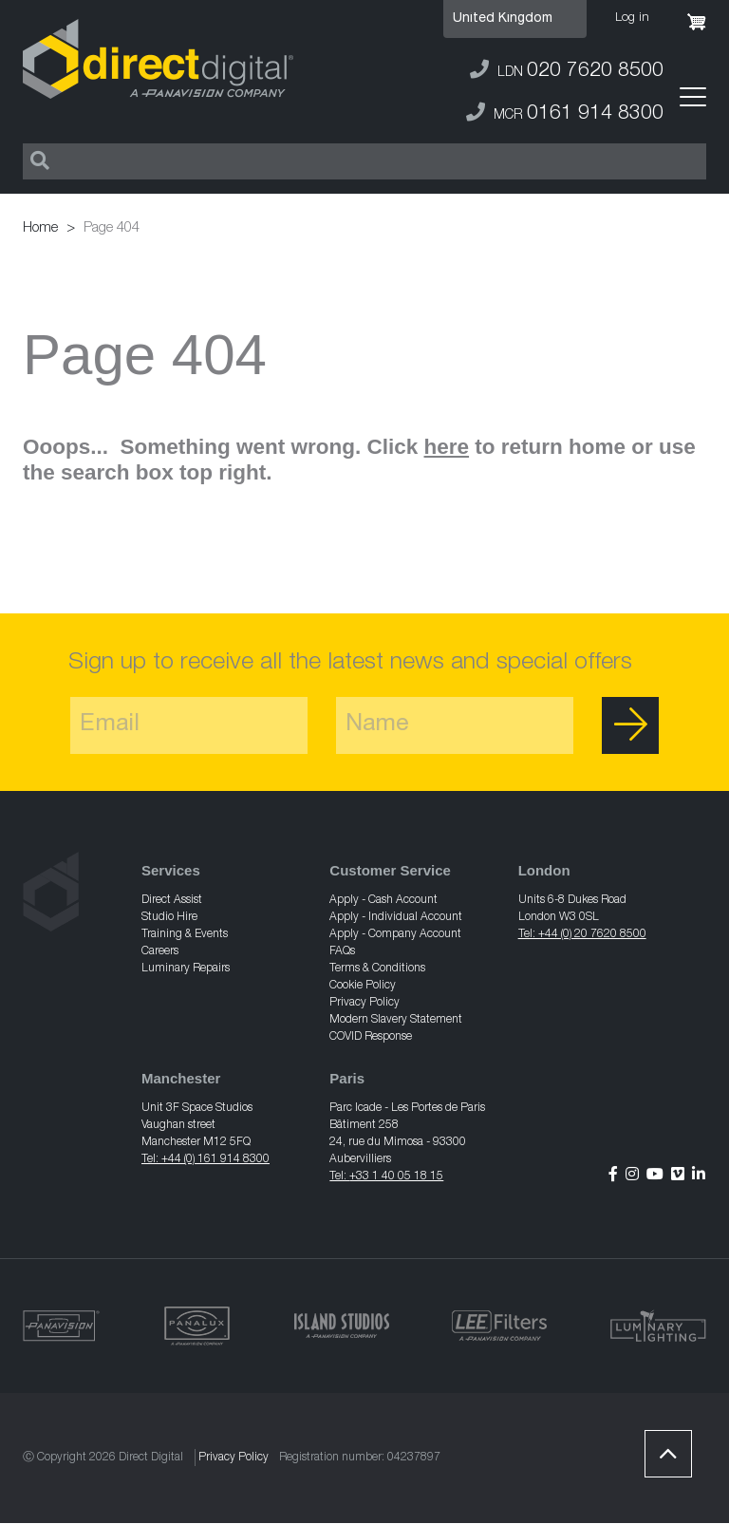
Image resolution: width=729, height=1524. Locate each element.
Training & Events (184, 934)
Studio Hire (169, 917)
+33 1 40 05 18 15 (396, 1176)
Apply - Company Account (395, 934)
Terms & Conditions (377, 968)
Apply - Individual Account (395, 917)
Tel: (339, 1176)
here (447, 447)
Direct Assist (171, 900)
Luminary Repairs (185, 968)
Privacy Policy (364, 1002)
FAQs (342, 951)
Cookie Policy (362, 985)
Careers (159, 951)
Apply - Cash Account (383, 900)
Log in (632, 18)
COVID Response (370, 1037)
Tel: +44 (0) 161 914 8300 (205, 1159)
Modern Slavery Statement (395, 1019)
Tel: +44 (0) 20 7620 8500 (582, 934)
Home (40, 228)
